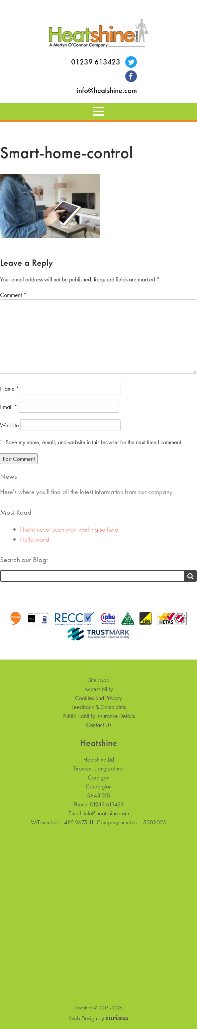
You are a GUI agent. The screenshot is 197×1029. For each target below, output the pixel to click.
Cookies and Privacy (98, 698)
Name (9, 388)
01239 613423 (95, 62)
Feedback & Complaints (98, 707)
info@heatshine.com (107, 90)
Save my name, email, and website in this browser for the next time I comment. (94, 442)
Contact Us (98, 725)
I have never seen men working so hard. (70, 529)
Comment (13, 295)
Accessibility (98, 689)
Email (8, 407)
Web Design (83, 1018)
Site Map (98, 680)
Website (9, 425)
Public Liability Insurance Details (98, 716)
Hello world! (35, 539)
